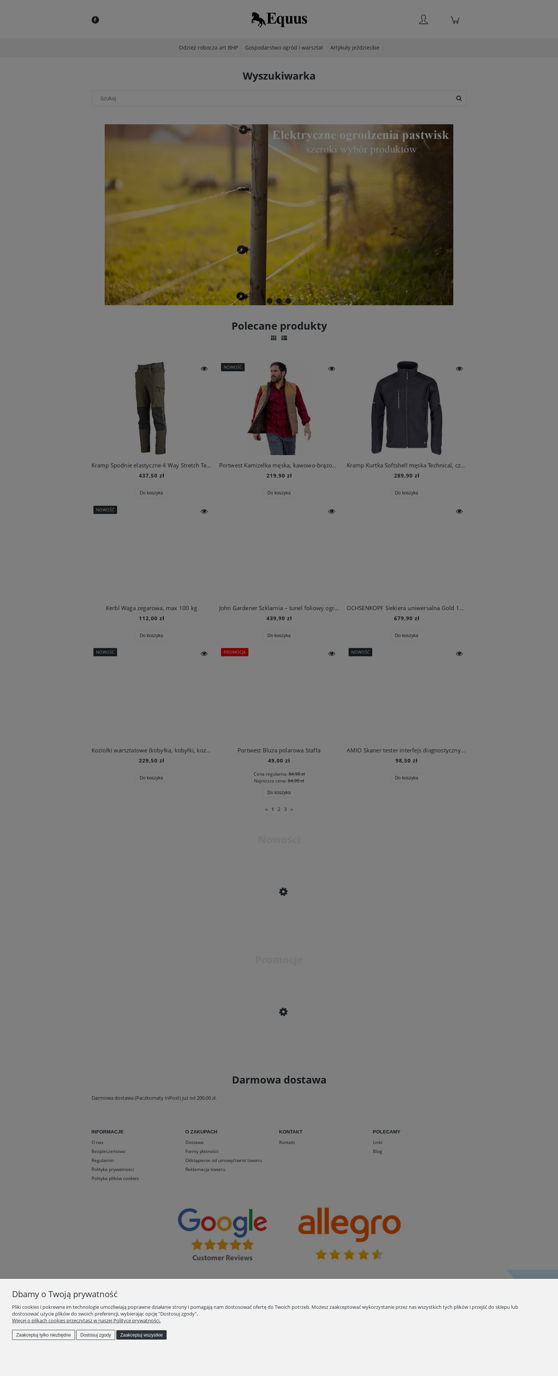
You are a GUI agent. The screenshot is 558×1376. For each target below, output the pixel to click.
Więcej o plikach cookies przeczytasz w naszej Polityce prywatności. (86, 1320)
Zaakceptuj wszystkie (141, 1335)
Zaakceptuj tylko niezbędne (43, 1335)
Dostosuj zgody (95, 1335)
